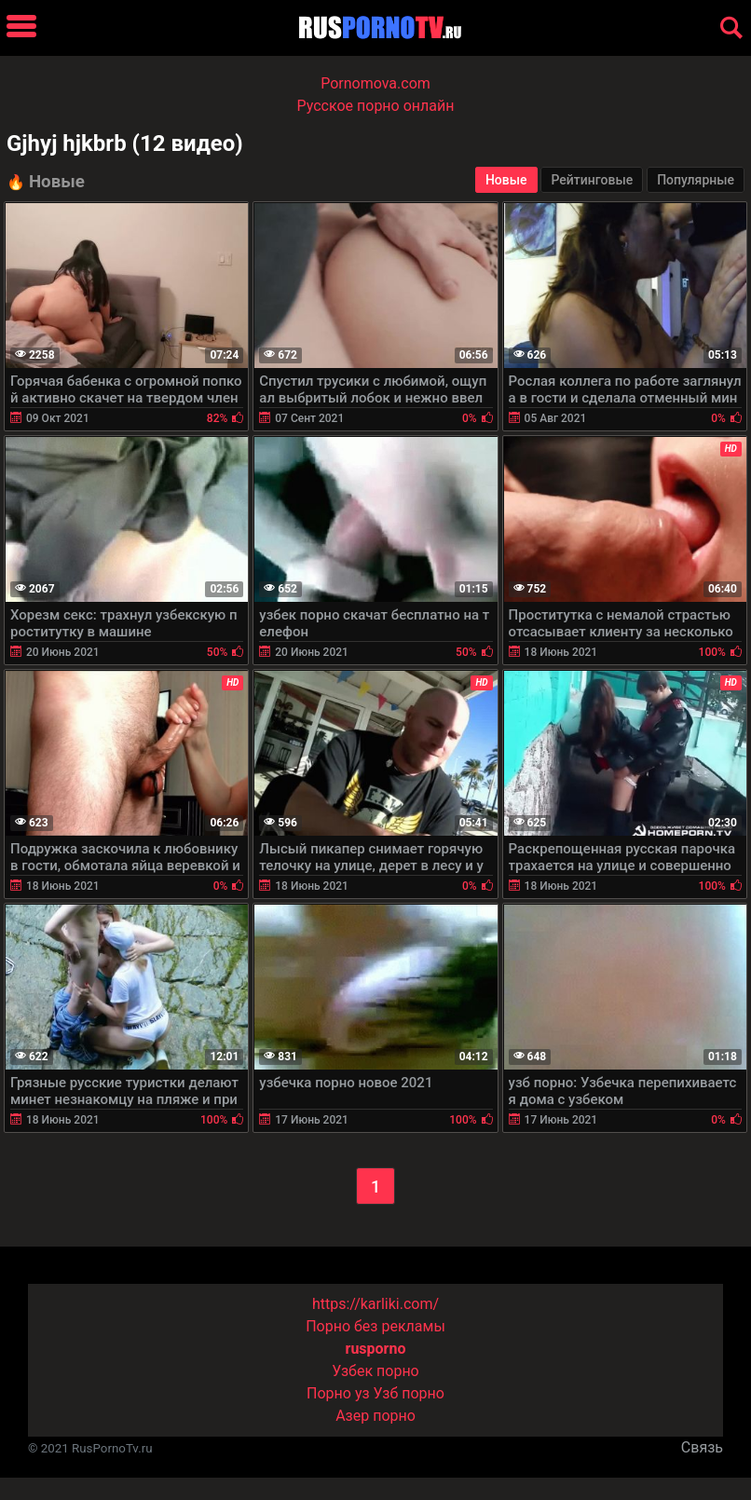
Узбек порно (375, 1371)
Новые (506, 179)
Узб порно (409, 1393)
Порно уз (338, 1393)
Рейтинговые (592, 179)
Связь (702, 1447)
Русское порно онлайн (376, 106)
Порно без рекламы (375, 1326)
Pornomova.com (375, 83)
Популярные (695, 179)
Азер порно (375, 1416)
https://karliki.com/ (375, 1304)
